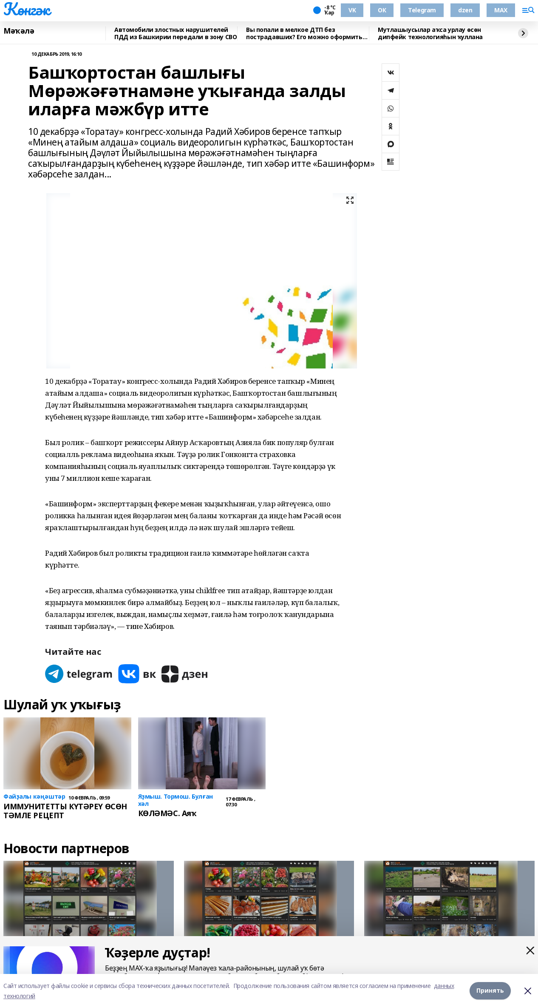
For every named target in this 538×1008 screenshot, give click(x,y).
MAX (500, 10)
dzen (465, 10)
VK (352, 10)
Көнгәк (26, 9)
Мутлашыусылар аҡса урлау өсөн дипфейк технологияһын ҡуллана (430, 33)
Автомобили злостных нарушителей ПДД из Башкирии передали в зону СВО (175, 33)
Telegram (422, 10)
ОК (382, 10)
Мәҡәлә (18, 31)
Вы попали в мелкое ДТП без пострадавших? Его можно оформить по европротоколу (304, 33)
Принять (490, 991)
